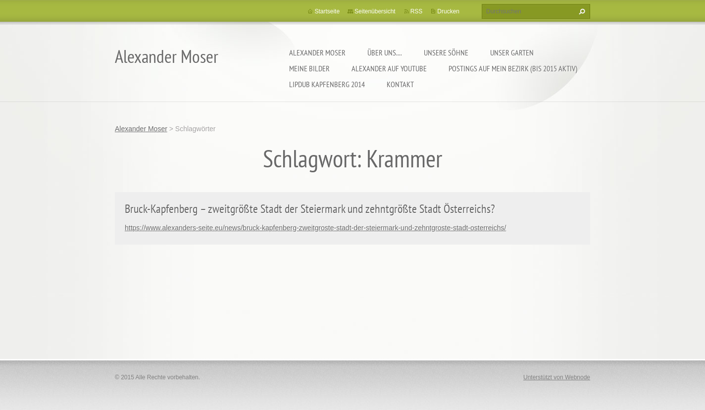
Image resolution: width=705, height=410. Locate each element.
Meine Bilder (309, 68)
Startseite (327, 11)
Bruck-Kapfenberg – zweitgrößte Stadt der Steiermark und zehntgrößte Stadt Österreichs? (310, 208)
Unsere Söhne (446, 52)
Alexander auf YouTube (389, 68)
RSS (416, 11)
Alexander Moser (317, 52)
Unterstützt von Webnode (556, 377)
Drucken (448, 11)
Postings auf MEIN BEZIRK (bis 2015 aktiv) (513, 68)
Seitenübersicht (375, 11)
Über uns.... (384, 52)
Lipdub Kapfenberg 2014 (327, 84)
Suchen (580, 11)
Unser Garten (512, 52)
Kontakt (400, 84)
